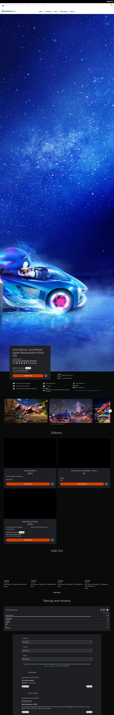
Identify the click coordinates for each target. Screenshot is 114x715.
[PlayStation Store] (9, 9)
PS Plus (20, 4)
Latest (40, 10)
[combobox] (57, 640)
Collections (48, 10)
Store (38, 4)
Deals (55, 10)
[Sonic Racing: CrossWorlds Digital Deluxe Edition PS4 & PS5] (25, 409)
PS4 (16, 4)
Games (7, 4)
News (33, 4)
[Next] (110, 409)
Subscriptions (64, 10)
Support (43, 4)
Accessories (27, 4)
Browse (72, 10)
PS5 (12, 4)
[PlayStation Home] (3, 5)
